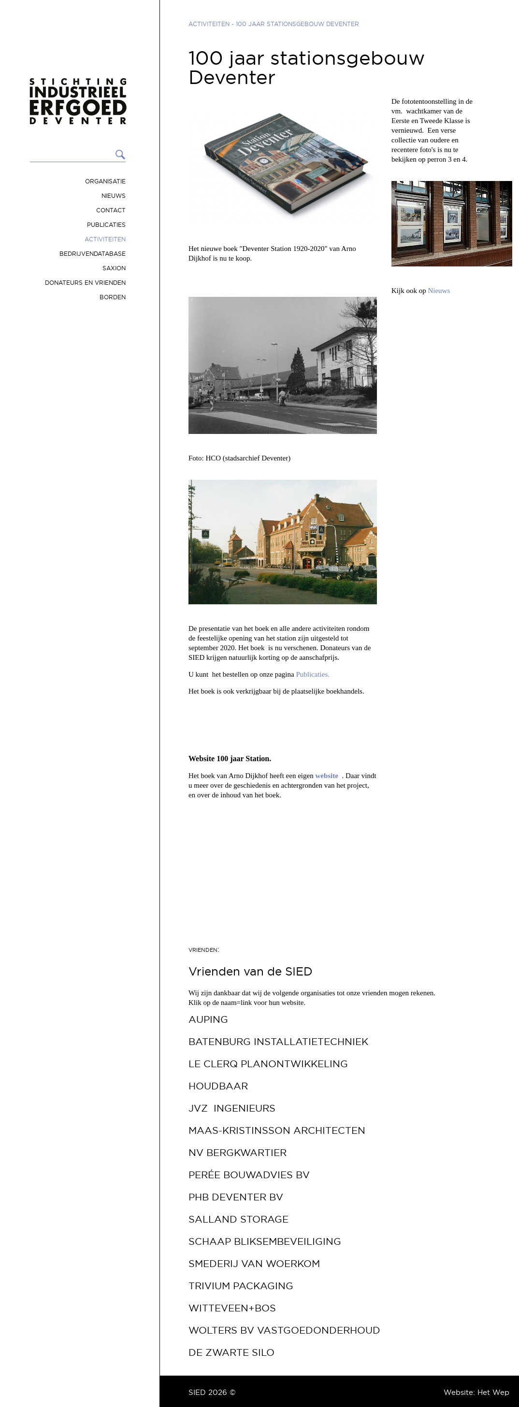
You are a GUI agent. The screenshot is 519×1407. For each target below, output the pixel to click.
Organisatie (105, 181)
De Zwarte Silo (231, 1352)
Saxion (114, 268)
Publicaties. (313, 674)
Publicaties (106, 225)
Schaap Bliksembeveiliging (264, 1241)
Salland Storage (238, 1219)
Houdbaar (218, 1086)
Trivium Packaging (240, 1286)
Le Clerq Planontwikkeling (268, 1064)
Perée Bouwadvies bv (249, 1175)
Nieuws (113, 196)
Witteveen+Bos (232, 1308)
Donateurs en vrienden (85, 282)
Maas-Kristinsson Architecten (276, 1130)
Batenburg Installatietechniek (278, 1041)
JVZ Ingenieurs (231, 1108)
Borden (113, 297)
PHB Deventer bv (235, 1197)
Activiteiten (105, 239)
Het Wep (493, 1392)
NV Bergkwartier (237, 1152)
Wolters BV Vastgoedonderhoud (284, 1330)
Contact (111, 210)
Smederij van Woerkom (254, 1263)
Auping (208, 1019)
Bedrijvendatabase (92, 254)
